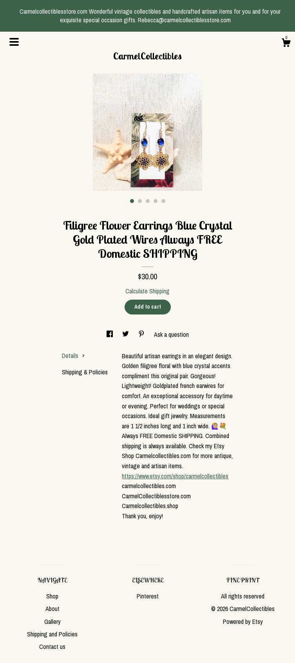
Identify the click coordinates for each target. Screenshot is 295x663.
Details (73, 355)
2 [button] (140, 201)
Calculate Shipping (147, 291)
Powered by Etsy (243, 621)
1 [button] (132, 201)
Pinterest (148, 596)
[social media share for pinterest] (142, 334)
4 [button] (155, 201)
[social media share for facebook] (110, 334)
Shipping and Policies (52, 634)
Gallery (52, 621)
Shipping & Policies (85, 372)
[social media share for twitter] (126, 334)
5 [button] (163, 201)
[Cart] (286, 44)
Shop (52, 596)
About (52, 608)
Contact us (52, 646)
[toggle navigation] (14, 42)
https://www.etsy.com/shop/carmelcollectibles (175, 476)
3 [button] (148, 201)
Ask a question (171, 334)
